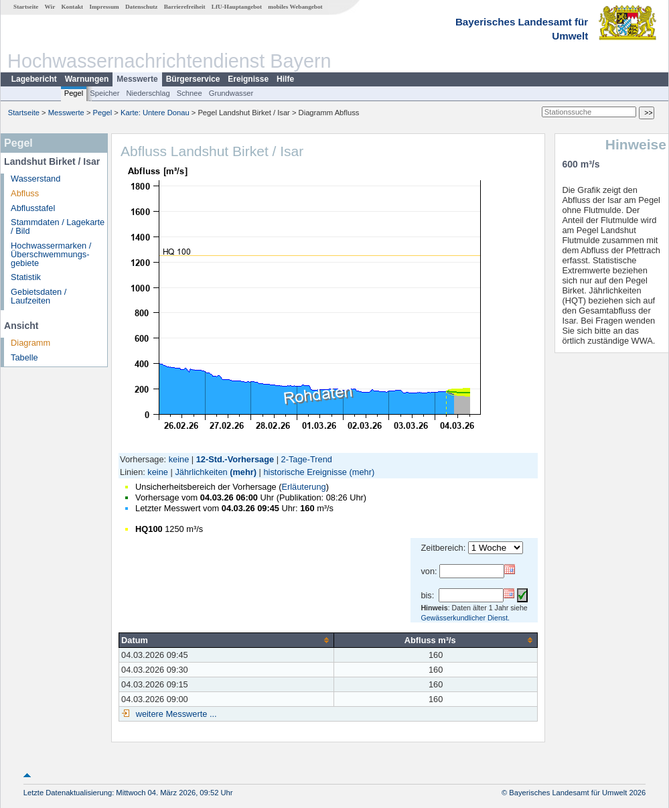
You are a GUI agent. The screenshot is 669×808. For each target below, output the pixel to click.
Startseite (25, 6)
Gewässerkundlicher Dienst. (465, 618)
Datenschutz (141, 6)
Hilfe (285, 79)
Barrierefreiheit (185, 6)
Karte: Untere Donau (155, 113)
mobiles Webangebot (295, 6)
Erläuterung (303, 487)
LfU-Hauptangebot (237, 6)
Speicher (104, 93)
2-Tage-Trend (306, 459)
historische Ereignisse (304, 472)
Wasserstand (35, 179)
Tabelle (24, 357)
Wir (50, 6)
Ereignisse (248, 79)
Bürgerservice (193, 79)
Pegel (74, 93)
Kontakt (72, 6)
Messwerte (137, 79)
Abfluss (25, 193)
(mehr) (243, 472)
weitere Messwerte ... (174, 714)
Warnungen (87, 79)
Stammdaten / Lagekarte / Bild (57, 226)
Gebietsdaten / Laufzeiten (38, 296)
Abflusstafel (33, 208)
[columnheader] (226, 639)
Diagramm (30, 343)
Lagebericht (34, 79)
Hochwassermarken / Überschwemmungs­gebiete (51, 254)
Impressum (104, 6)
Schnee (189, 93)
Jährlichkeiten (201, 472)
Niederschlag (147, 93)
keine (179, 459)
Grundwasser (231, 93)
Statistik (26, 277)
